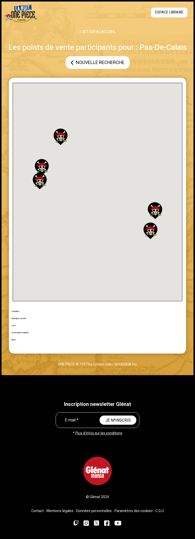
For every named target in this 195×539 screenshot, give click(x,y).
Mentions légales (59, 511)
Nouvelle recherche (97, 62)
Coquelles (15, 311)
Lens (13, 325)
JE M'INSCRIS (118, 420)
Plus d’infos (98, 433)
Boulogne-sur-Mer (18, 318)
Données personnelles (94, 511)
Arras (13, 339)
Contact (37, 511)
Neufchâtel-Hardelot (20, 332)
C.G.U (159, 511)
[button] (61, 137)
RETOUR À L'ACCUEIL (97, 32)
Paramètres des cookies (134, 511)
